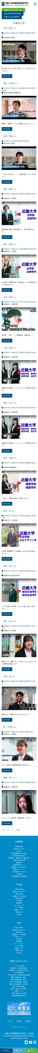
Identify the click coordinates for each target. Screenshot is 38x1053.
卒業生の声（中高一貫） (13, 10)
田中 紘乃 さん (10, 621)
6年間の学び (19, 898)
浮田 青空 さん (10, 28)
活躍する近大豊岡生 (11, 17)
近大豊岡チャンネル (19, 872)
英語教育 (19, 903)
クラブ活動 (19, 907)
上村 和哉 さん (10, 297)
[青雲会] (19, 1008)
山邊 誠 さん (9, 676)
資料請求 (19, 1050)
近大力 (19, 851)
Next (18, 830)
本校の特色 (19, 894)
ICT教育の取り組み (19, 856)
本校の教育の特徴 (19, 860)
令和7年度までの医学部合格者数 (19, 975)
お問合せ (6, 1050)
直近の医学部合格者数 (12, 13)
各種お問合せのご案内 (19, 993)
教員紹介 (19, 862)
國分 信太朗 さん (11, 83)
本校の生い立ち (19, 849)
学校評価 (19, 874)
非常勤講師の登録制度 (19, 876)
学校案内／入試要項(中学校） (19, 970)
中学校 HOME (19, 889)
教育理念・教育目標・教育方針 (19, 858)
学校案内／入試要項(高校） (19, 968)
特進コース (19, 937)
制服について (19, 910)
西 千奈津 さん (10, 727)
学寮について (19, 991)
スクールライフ (19, 905)
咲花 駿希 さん (10, 189)
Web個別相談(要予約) (19, 995)
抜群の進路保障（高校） (19, 977)
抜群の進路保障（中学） (19, 979)
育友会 (19, 914)
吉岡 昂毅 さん (10, 136)
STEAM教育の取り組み (19, 853)
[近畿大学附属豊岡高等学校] (16, 4)
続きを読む (7, 76)
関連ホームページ (19, 869)
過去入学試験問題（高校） (19, 982)
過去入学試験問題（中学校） (19, 984)
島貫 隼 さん (9, 511)
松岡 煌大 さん (10, 566)
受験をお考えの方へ (19, 891)
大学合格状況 (19, 973)
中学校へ (31, 1050)
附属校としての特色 (19, 896)
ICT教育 (19, 901)
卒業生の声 (19, 912)
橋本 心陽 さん (10, 458)
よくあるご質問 (19, 966)
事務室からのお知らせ (19, 867)
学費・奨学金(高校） (19, 986)
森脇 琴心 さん (10, 778)
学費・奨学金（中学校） (19, 989)
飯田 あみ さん (10, 403)
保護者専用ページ (19, 865)
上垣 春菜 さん (10, 348)
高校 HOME (19, 927)
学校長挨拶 (19, 846)
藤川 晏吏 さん (10, 244)
